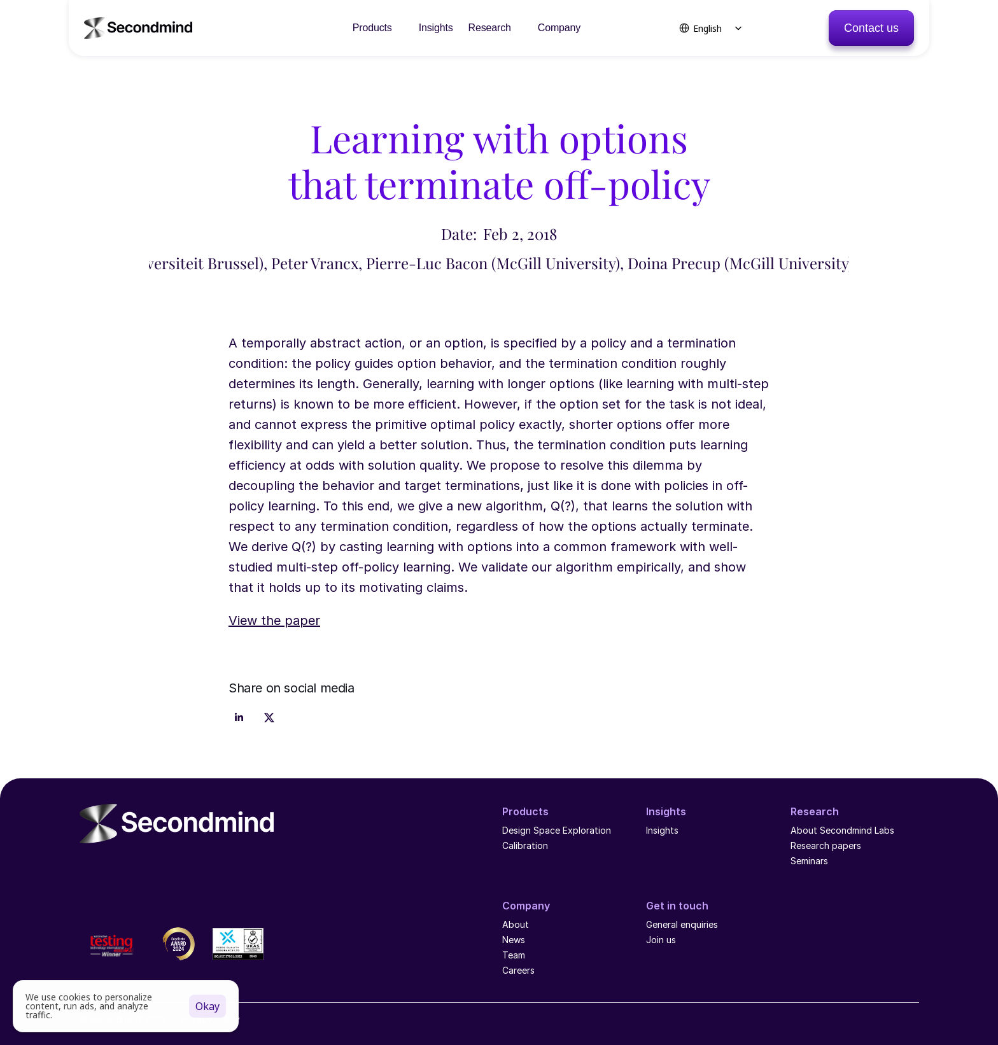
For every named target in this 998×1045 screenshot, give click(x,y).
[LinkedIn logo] (86, 866)
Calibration (525, 845)
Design (516, 830)
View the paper (274, 620)
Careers (518, 970)
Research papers (826, 845)
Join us (661, 939)
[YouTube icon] (112, 866)
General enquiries (682, 924)
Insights (662, 830)
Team (515, 955)
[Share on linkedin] (238, 718)
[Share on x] (269, 718)
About (515, 924)
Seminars (809, 860)
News (513, 939)
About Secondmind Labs (842, 830)
